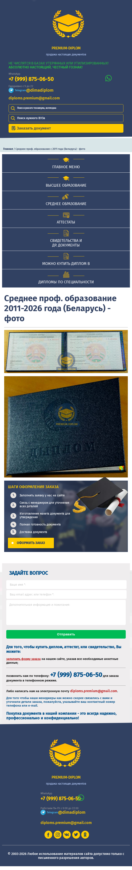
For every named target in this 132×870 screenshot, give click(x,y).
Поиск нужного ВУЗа (31, 118)
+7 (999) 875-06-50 (31, 79)
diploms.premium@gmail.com (34, 98)
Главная (8, 149)
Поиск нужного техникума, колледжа (36, 108)
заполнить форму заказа (23, 663)
